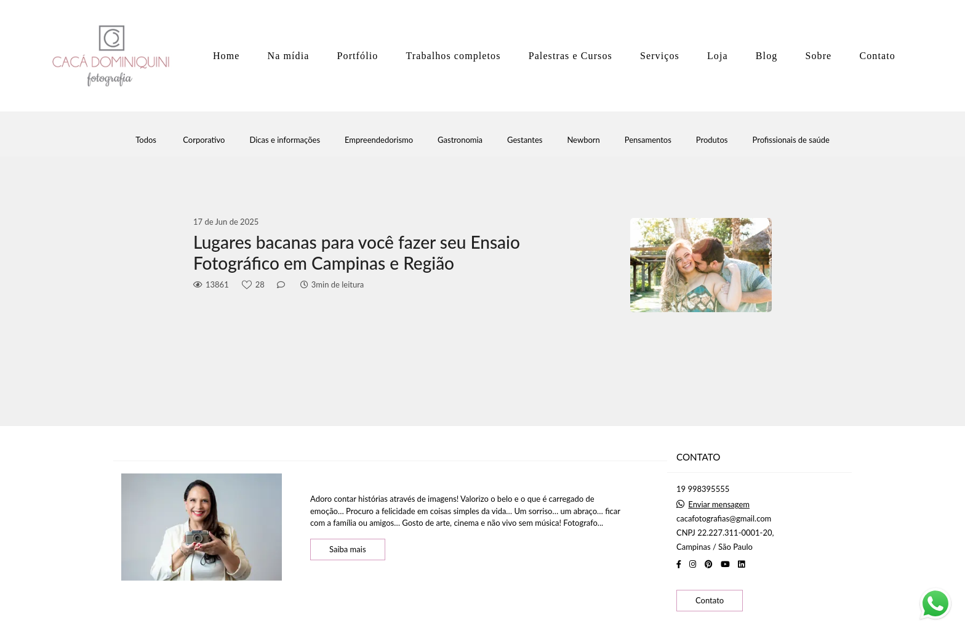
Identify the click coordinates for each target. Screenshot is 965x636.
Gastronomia (460, 140)
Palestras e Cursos (570, 55)
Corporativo (204, 140)
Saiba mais (347, 549)
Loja (717, 55)
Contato (877, 55)
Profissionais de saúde (790, 140)
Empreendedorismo (379, 140)
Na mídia (289, 55)
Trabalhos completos (453, 55)
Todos (145, 140)
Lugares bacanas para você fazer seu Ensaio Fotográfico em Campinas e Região (356, 252)
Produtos (712, 140)
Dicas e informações (284, 140)
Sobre (818, 55)
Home (226, 55)
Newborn (583, 140)
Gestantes (524, 140)
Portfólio (357, 55)
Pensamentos (648, 140)
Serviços (659, 55)
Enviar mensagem (719, 505)
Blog (767, 55)
